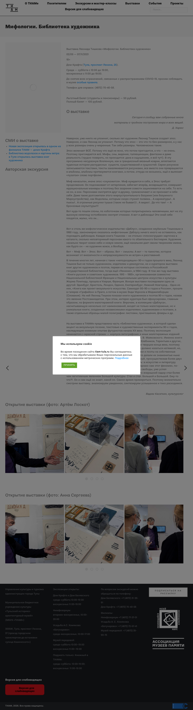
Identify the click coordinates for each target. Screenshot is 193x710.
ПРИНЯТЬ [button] (69, 365)
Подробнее (122, 358)
